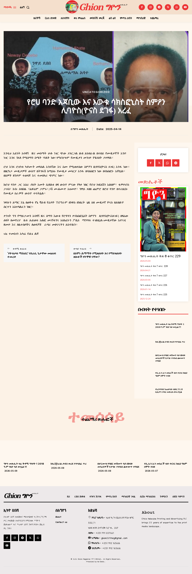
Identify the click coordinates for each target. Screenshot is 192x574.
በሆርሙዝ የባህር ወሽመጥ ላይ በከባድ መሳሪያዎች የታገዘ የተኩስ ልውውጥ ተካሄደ (170, 358)
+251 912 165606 (111, 543)
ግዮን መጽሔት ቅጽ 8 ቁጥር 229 (160, 256)
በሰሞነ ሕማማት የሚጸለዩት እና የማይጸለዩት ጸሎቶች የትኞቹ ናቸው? (97, 255)
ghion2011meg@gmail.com (114, 538)
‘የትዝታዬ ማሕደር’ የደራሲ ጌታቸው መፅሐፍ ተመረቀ (31, 255)
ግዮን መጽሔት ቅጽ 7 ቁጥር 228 (154, 266)
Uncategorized (96, 92)
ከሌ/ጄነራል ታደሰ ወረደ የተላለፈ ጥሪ (170, 341)
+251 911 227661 (105, 532)
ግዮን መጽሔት (80, 129)
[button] (25, 7)
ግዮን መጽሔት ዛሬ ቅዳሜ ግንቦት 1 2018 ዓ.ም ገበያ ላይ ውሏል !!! (169, 325)
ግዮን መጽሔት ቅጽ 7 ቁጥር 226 (153, 285)
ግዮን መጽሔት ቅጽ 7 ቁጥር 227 (153, 275)
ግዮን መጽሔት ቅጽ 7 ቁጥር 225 (153, 294)
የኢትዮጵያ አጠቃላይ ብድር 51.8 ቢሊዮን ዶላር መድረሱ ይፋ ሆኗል (169, 390)
